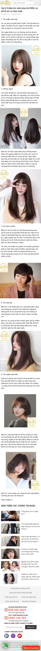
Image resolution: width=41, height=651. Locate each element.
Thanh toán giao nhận (28, 597)
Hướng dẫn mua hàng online (20, 588)
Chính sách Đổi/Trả (11, 597)
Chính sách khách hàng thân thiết (20, 593)
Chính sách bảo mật (12, 601)
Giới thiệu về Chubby (29, 601)
